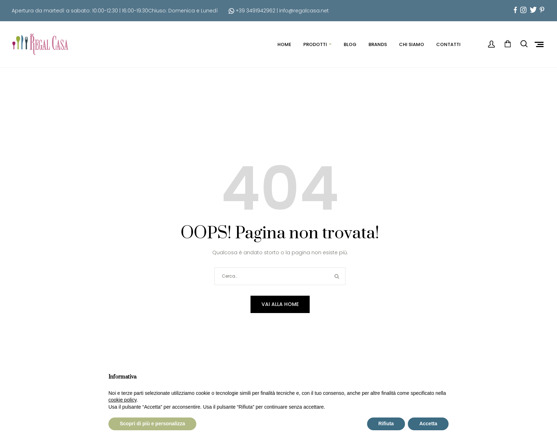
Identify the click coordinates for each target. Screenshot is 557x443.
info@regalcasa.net (304, 10)
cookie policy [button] (122, 400)
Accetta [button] (428, 423)
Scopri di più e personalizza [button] (152, 423)
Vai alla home (280, 304)
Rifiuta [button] (386, 423)
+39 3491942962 (252, 10)
